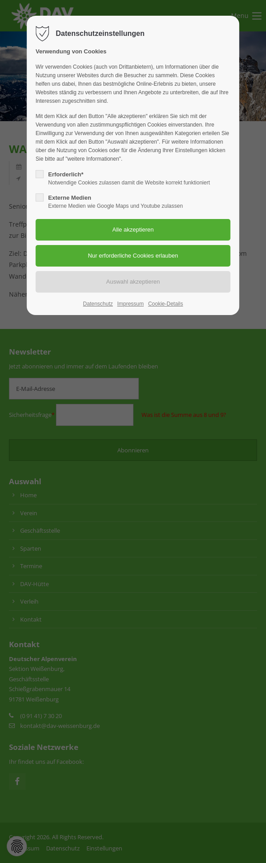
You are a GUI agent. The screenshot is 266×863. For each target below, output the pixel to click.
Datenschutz (98, 304)
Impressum (130, 304)
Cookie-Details (165, 304)
